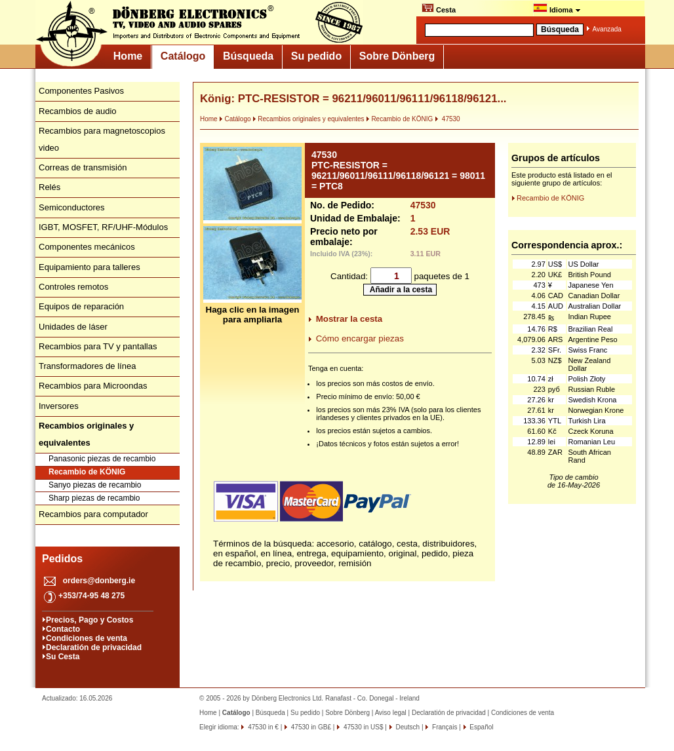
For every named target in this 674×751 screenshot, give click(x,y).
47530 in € (262, 727)
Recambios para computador (93, 514)
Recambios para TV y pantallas (98, 346)
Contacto (63, 629)
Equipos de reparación (81, 306)
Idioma (557, 8)
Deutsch (407, 727)
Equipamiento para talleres (89, 267)
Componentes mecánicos (87, 247)
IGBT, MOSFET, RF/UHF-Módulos (103, 227)
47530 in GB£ (310, 727)
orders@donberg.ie (99, 580)
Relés (49, 187)
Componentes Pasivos (81, 91)
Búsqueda (248, 56)
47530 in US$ (362, 727)
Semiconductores (71, 207)
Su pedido (316, 56)
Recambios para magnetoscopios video (102, 139)
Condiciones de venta (86, 638)
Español (481, 727)
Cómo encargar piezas (360, 338)
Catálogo (183, 56)
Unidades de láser (73, 327)
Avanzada (607, 29)
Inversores (59, 406)
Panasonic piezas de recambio (102, 458)
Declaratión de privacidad (94, 647)
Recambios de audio (78, 111)
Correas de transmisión (83, 167)
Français (443, 727)
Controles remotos (73, 287)
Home (127, 56)
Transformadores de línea (87, 366)
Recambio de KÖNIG (87, 471)
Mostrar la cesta (349, 319)
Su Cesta (62, 656)
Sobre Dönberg (397, 56)
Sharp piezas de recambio (94, 498)
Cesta (439, 8)
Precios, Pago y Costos (89, 620)
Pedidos (62, 558)
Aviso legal (390, 712)
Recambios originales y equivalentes (308, 119)
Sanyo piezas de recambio (95, 485)
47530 (447, 119)
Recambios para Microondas (93, 386)
